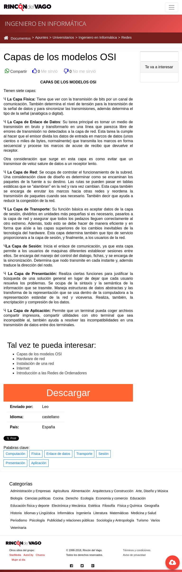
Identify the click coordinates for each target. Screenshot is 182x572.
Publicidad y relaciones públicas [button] (70, 520)
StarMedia (15, 555)
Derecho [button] (72, 498)
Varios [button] (155, 520)
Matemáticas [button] (119, 513)
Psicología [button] (37, 520)
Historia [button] (16, 513)
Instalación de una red (35, 364)
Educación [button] (138, 498)
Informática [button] (65, 513)
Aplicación (38, 463)
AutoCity (28, 555)
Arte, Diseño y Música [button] (152, 491)
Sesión (103, 454)
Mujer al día (18, 559)
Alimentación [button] (80, 491)
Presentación (15, 463)
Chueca (40, 555)
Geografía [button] (151, 506)
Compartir (18, 71)
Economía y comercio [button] (112, 498)
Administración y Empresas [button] (30, 491)
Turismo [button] (142, 520)
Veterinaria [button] (18, 528)
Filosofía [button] (108, 506)
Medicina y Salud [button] (143, 513)
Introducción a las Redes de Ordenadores (52, 373)
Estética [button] (94, 506)
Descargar (68, 393)
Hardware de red (31, 359)
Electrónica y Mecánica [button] (69, 506)
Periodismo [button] (18, 520)
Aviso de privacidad (134, 555)
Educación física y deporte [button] (29, 506)
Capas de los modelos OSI (39, 354)
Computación (15, 454)
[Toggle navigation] (171, 7)
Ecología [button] (87, 498)
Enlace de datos (58, 454)
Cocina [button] (58, 498)
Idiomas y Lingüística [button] (39, 513)
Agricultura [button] (61, 491)
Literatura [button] (100, 513)
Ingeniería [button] (83, 513)
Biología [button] (16, 498)
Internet (23, 368)
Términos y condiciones (136, 550)
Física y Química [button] (129, 506)
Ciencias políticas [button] (38, 498)
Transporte (84, 454)
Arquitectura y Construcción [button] (113, 491)
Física (36, 454)
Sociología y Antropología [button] (115, 520)
